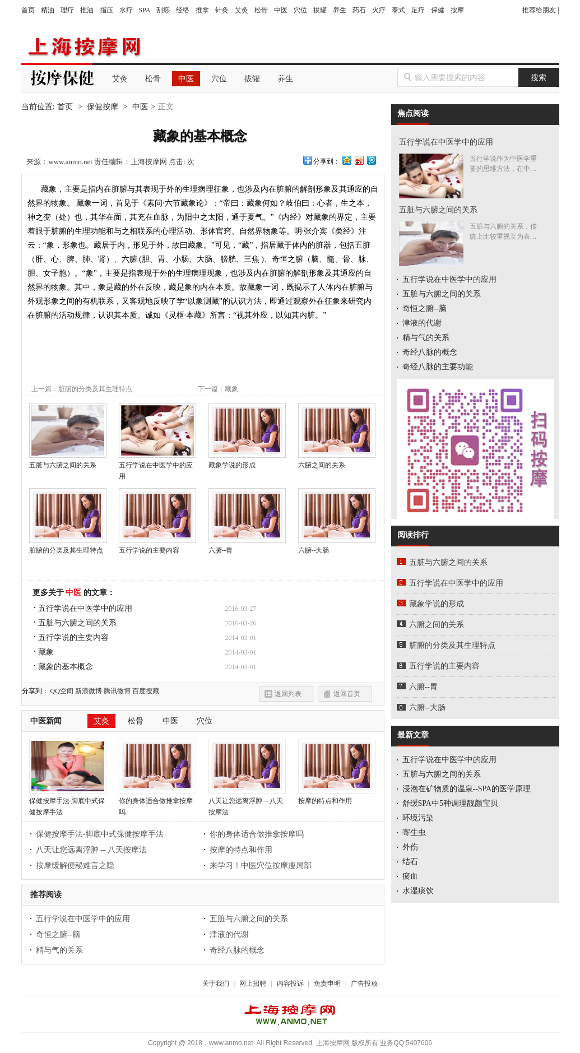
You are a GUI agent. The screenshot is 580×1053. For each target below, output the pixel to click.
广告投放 (364, 983)
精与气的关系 (59, 950)
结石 (410, 861)
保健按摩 (102, 107)
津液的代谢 (229, 934)
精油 (47, 10)
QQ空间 (61, 691)
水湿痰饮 (418, 891)
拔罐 (320, 10)
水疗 (126, 10)
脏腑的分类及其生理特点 (95, 389)
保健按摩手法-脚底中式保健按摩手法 (67, 802)
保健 (437, 10)
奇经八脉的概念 (237, 950)
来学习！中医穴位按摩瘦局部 (261, 865)
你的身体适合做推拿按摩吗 (157, 802)
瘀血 (410, 876)
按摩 (457, 10)
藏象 (231, 389)
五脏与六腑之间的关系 (67, 461)
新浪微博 (88, 691)
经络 (182, 10)
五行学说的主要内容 (157, 546)
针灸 (222, 10)
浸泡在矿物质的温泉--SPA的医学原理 (466, 789)
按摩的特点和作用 (336, 797)
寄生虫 (414, 832)
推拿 (202, 10)
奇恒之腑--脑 (58, 934)
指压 (106, 10)
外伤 (410, 847)
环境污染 (418, 818)
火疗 (379, 10)
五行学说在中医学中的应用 (157, 466)
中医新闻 (46, 721)
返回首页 (346, 694)
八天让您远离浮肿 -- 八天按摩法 (247, 802)
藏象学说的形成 (247, 461)
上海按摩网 (82, 47)
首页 (28, 10)
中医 (280, 10)
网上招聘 (252, 983)
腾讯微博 (117, 691)
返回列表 (288, 694)
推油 (87, 10)
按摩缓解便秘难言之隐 (75, 865)
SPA (145, 10)
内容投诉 (290, 983)
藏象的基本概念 (65, 666)
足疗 (418, 10)
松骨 (261, 10)
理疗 (67, 10)
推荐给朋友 (539, 10)
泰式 (398, 10)
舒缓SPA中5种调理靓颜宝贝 (450, 803)
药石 (359, 10)
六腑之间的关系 (336, 461)
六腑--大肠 (427, 707)
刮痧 (163, 10)
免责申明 (327, 983)
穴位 (300, 10)
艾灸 (241, 10)
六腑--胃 (423, 687)
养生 (339, 10)
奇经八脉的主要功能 (437, 367)
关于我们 (215, 983)
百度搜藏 (145, 691)
